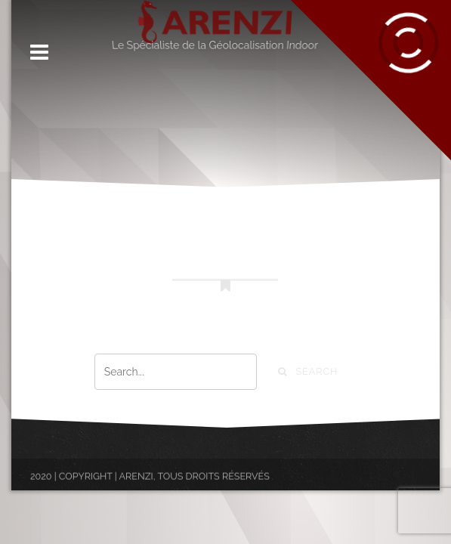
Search (308, 371)
